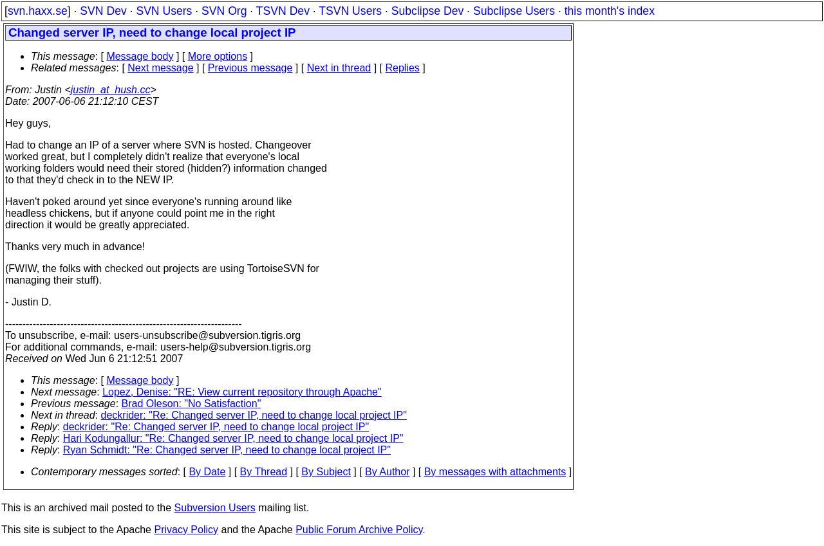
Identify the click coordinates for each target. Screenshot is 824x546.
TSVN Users (350, 11)
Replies (403, 67)
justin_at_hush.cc (111, 89)
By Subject (325, 471)
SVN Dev (103, 11)
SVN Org (224, 11)
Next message (160, 67)
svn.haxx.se (38, 11)
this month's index (610, 11)
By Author (387, 471)
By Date (207, 471)
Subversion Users (215, 507)
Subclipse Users (514, 11)
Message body (139, 56)
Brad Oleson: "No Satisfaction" (191, 403)
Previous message (250, 67)
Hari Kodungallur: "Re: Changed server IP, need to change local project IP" (233, 438)
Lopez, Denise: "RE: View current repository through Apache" (242, 392)
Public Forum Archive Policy (358, 529)
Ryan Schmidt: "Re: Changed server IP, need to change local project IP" (227, 449)
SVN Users (164, 11)
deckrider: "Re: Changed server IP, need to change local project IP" (254, 415)
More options (218, 56)
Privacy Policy (186, 529)
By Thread (264, 471)
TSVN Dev (283, 11)
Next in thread (339, 67)
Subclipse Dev (427, 11)
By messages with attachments (495, 471)
